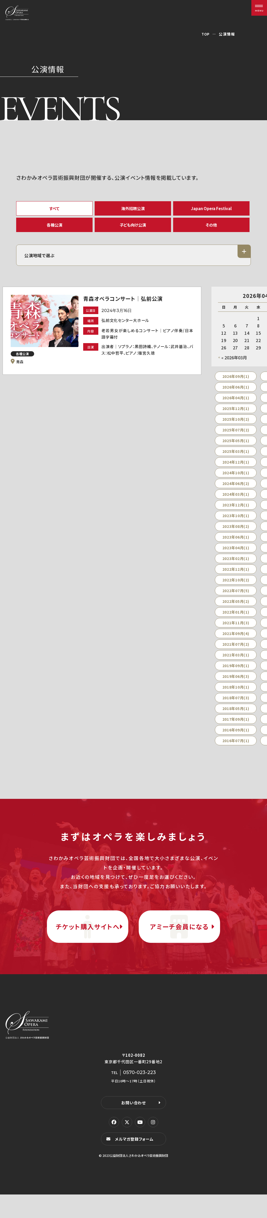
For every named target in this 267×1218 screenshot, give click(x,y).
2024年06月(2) (235, 489)
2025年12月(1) (235, 414)
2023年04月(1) (235, 553)
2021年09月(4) (235, 639)
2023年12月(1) (235, 510)
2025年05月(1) (235, 446)
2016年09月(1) (235, 735)
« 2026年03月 (234, 363)
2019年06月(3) (235, 682)
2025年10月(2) (235, 425)
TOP (206, 34)
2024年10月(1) (235, 478)
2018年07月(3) (235, 703)
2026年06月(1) (235, 392)
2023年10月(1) (235, 521)
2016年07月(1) (235, 746)
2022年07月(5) (235, 596)
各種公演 (54, 228)
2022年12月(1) (235, 575)
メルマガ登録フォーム (135, 1162)
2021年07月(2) (235, 650)
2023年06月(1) (235, 542)
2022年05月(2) (235, 607)
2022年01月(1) (235, 617)
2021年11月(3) (235, 628)
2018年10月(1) (235, 692)
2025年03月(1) (235, 457)
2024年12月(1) (235, 467)
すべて (54, 209)
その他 (211, 228)
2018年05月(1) (235, 714)
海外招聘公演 (132, 209)
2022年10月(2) (235, 585)
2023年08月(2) (235, 532)
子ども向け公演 (133, 228)
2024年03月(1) (235, 500)
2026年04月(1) (235, 403)
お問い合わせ (133, 1125)
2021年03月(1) (235, 660)
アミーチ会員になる (179, 941)
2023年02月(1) (235, 564)
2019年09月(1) (235, 671)
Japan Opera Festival (211, 209)
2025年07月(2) (235, 435)
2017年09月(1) (235, 725)
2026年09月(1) (235, 382)
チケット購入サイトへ (88, 941)
